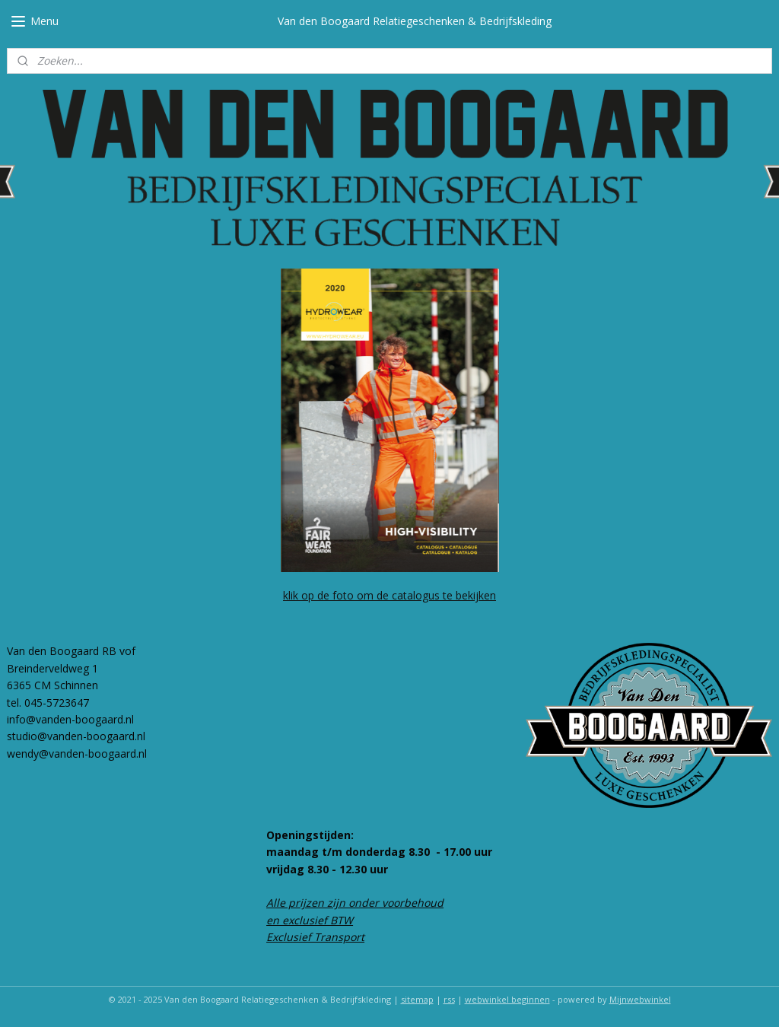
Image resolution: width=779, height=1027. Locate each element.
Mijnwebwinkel (640, 999)
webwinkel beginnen (507, 999)
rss (449, 999)
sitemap (417, 999)
